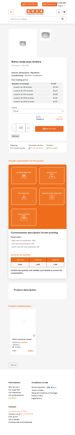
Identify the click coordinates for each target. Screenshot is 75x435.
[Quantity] (20, 128)
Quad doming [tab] (24, 216)
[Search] (37, 19)
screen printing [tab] (24, 175)
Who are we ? (14, 387)
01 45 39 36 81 (29, 4)
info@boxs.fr (50, 4)
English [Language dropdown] (61, 6)
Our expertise (14, 390)
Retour (13, 365)
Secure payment (44, 387)
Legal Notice (37, 398)
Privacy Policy (37, 396)
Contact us (13, 414)
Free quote (13, 417)
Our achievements (16, 395)
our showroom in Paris (18, 411)
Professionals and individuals (20, 422)
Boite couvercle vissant (22, 339)
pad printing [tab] (23, 196)
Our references (15, 392)
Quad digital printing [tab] (52, 196)
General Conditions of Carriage (44, 393)
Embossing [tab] (52, 175)
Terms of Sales (38, 390)
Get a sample (14, 419)
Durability (12, 398)
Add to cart (49, 129)
